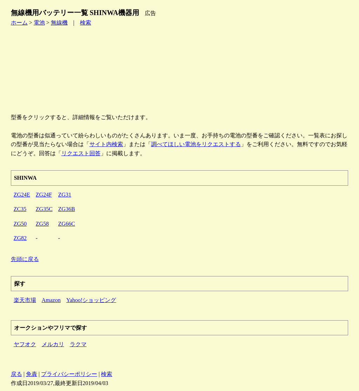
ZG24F (44, 195)
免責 (31, 374)
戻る (16, 374)
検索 (85, 23)
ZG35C (44, 209)
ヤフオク (25, 344)
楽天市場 (25, 300)
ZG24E (22, 195)
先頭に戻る (25, 259)
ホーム (19, 23)
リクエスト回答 (81, 153)
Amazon (51, 300)
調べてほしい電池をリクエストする (196, 144)
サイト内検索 (106, 144)
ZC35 (20, 209)
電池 (39, 23)
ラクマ (78, 344)
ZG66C (66, 224)
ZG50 (20, 224)
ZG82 (20, 238)
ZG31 (64, 195)
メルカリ (53, 344)
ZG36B (66, 209)
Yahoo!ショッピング (91, 300)
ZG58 (42, 224)
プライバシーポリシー (69, 374)
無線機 (59, 23)
